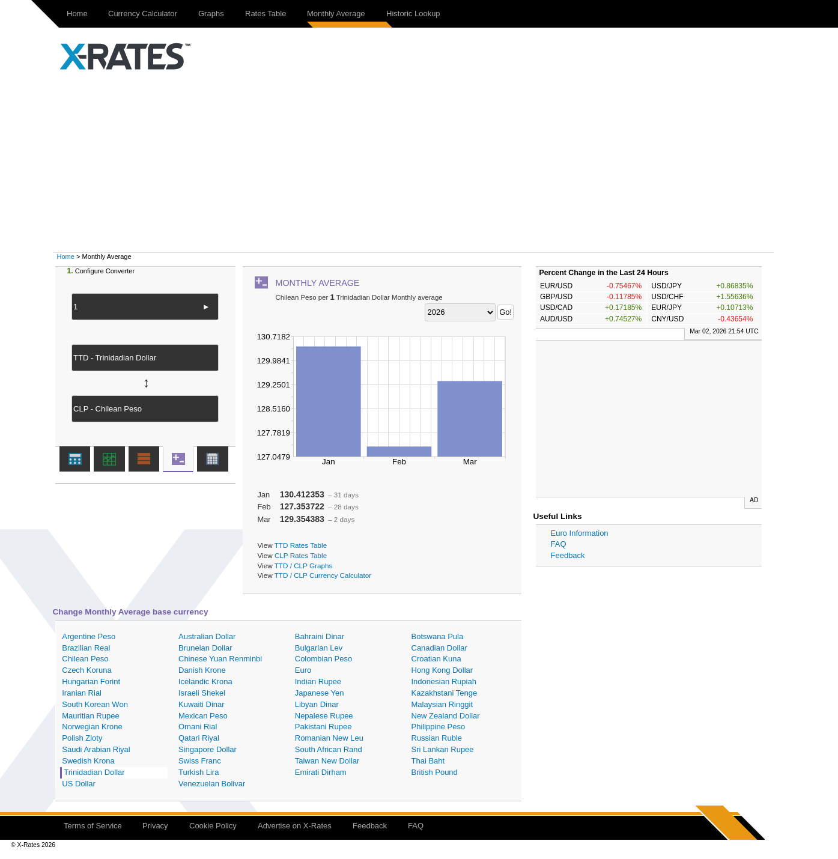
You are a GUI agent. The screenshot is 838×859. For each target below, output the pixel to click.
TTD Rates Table (301, 545)
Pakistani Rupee (323, 726)
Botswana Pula (437, 636)
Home (77, 13)
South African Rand (328, 749)
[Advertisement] (419, 162)
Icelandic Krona (205, 681)
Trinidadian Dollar (94, 772)
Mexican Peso (203, 715)
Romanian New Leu (329, 737)
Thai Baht (428, 760)
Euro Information (580, 533)
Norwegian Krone (92, 726)
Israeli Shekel (201, 692)
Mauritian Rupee (90, 715)
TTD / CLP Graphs (304, 565)
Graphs (211, 13)
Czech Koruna (86, 670)
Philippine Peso (438, 726)
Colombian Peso (323, 658)
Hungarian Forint (91, 681)
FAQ (558, 543)
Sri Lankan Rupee (442, 749)
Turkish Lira (198, 772)
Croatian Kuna (436, 658)
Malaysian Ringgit (442, 704)
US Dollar (79, 783)
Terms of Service (93, 825)
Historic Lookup (413, 13)
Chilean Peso (85, 658)
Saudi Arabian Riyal (96, 749)
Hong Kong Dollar (442, 670)
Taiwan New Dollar (327, 760)
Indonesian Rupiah (443, 681)
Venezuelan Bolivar (211, 783)
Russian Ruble (437, 737)
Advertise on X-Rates (295, 825)
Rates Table (265, 13)
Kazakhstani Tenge (444, 692)
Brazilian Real (86, 647)
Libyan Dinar (317, 704)
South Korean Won (95, 704)
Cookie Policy (213, 825)
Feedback (568, 555)
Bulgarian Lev (319, 647)
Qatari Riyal (198, 737)
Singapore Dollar (207, 749)
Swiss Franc (199, 760)
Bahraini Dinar (319, 636)
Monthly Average (336, 13)
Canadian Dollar (439, 647)
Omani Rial (197, 726)
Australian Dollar (206, 636)
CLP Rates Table (301, 555)
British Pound (434, 772)
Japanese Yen (319, 692)
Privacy (155, 825)
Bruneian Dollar (205, 647)
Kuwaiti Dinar (201, 704)
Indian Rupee (318, 681)
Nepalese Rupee (324, 715)
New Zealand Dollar (445, 715)
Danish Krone (202, 670)
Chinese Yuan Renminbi (220, 658)
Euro (303, 670)
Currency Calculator (142, 13)
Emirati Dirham (321, 772)
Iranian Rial (82, 692)
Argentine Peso (88, 636)
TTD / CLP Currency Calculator (323, 575)
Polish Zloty (82, 737)
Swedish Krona (88, 760)
